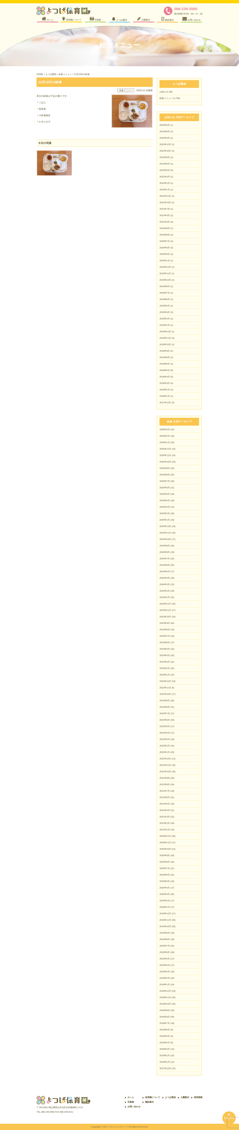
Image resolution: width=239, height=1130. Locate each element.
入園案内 (184, 1097)
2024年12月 (165, 526)
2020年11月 (165, 842)
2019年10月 (165, 280)
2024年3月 (164, 584)
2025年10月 (165, 462)
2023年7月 (164, 636)
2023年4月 (164, 138)
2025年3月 (164, 507)
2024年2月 (164, 591)
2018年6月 (164, 364)
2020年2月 (164, 900)
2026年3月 (164, 429)
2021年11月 (165, 765)
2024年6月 (164, 565)
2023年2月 (164, 668)
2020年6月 (164, 247)
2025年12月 (165, 449)
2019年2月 (164, 318)
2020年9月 (164, 228)
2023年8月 (164, 131)
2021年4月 (164, 215)
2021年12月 (165, 196)
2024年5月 (164, 571)
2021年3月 (164, 222)
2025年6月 (164, 487)
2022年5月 (164, 170)
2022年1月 (164, 189)
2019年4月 (164, 312)
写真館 (130, 1102)
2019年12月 (165, 267)
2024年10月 (165, 539)
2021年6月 (164, 797)
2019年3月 (164, 971)
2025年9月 (164, 468)
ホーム (130, 1097)
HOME (40, 74)
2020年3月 (164, 894)
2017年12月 (165, 402)
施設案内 (149, 1102)
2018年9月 (164, 351)
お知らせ (163, 92)
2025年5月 (164, 494)
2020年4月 (164, 887)
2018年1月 (164, 396)
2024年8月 (164, 552)
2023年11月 (165, 610)
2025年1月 (164, 520)
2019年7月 (164, 293)
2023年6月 (164, 642)
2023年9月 (164, 623)
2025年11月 (165, 455)
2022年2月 (164, 183)
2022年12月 (165, 144)
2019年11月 (165, 273)
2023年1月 (164, 674)
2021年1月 (164, 829)
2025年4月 (164, 500)
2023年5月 (164, 649)
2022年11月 (165, 687)
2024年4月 (164, 125)
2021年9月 (164, 778)
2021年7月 (164, 209)
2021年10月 (165, 202)
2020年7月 (164, 241)
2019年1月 (164, 325)
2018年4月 (164, 376)
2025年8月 (164, 474)
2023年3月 (164, 662)
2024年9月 (164, 545)
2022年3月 (164, 739)
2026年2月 (164, 436)
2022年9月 (164, 157)
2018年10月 (165, 344)
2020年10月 (165, 849)
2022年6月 (164, 720)
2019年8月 (164, 286)
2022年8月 (164, 163)
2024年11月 (165, 532)
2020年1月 (164, 260)
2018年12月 (165, 331)
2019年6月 (164, 299)
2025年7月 (164, 481)
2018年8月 (164, 357)
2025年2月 (164, 513)
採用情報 (198, 1097)
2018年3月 (164, 383)
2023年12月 (165, 603)
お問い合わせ (133, 1106)
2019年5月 (164, 305)
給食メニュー (65, 74)
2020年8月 (164, 234)
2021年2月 (164, 823)
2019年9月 (164, 933)
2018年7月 (164, 1023)
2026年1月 (164, 442)
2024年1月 (164, 597)
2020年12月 (165, 836)
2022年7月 (164, 713)
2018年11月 (165, 338)
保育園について (152, 1097)
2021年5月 (164, 804)
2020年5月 (164, 254)
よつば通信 (50, 74)
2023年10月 (165, 616)
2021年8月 (164, 784)
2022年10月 (165, 151)
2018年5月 (164, 370)
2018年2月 (164, 389)
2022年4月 (164, 176)
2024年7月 (164, 558)
